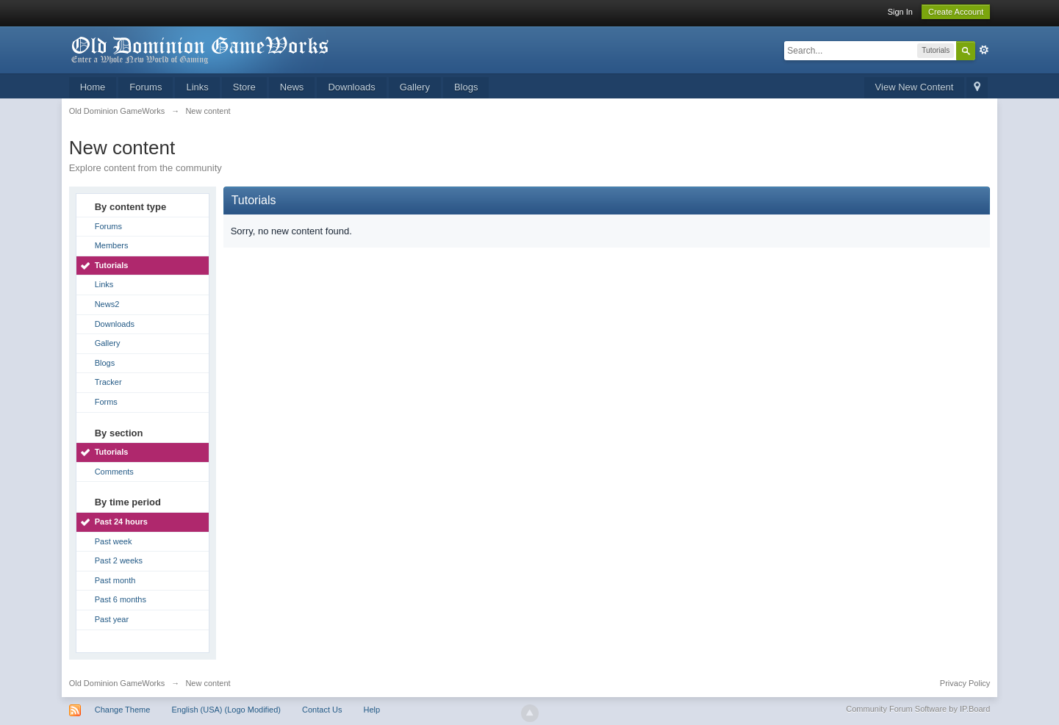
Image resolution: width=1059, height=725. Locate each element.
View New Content (914, 87)
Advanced (984, 50)
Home (93, 87)
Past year (112, 619)
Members (112, 245)
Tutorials (112, 265)
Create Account (955, 11)
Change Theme (123, 709)
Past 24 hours (121, 521)
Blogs (466, 87)
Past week (113, 541)
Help (372, 709)
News (292, 87)
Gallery (415, 87)
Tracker (108, 382)
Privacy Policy (965, 683)
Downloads (351, 87)
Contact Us (322, 709)
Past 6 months (120, 599)
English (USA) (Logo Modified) (226, 709)
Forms (106, 401)
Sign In (900, 11)
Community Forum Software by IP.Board (918, 708)
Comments (114, 471)
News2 (107, 304)
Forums (145, 87)
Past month (115, 580)
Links (197, 87)
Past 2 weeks (119, 560)
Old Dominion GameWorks (117, 683)
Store (244, 87)
